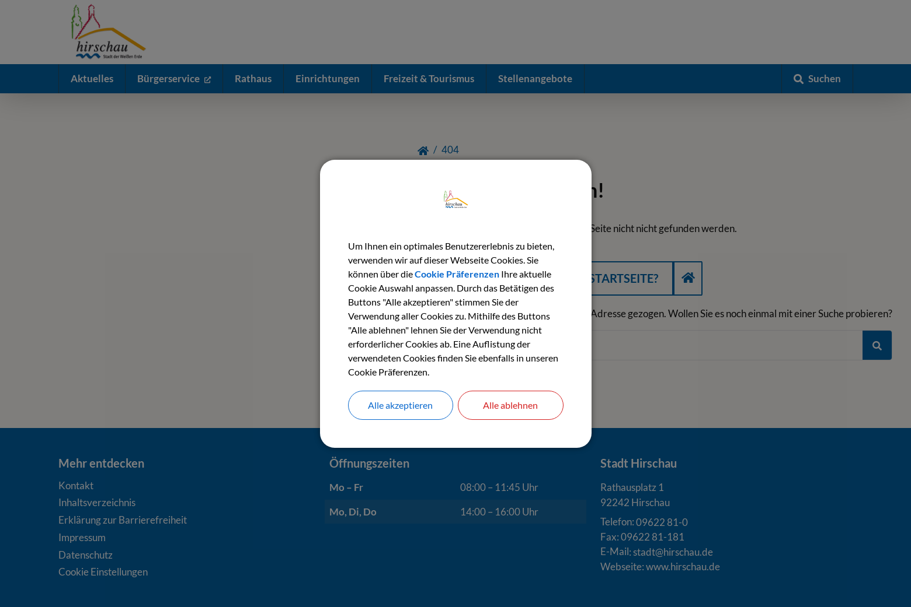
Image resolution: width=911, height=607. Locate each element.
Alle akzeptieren (400, 404)
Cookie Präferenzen (457, 273)
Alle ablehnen (510, 404)
